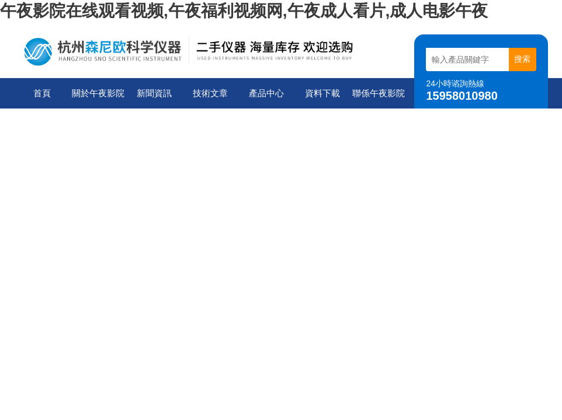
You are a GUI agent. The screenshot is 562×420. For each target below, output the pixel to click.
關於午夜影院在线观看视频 (98, 98)
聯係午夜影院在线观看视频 (378, 98)
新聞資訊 (154, 93)
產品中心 (266, 93)
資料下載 (322, 93)
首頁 (42, 93)
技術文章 (210, 93)
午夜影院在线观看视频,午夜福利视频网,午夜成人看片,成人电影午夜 (244, 11)
